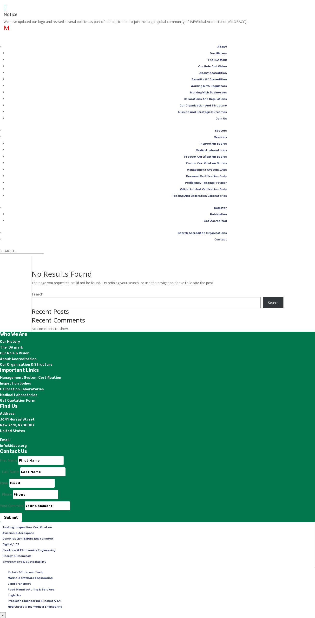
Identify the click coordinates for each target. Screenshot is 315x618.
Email (4, 483)
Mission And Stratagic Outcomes (202, 112)
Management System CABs (207, 169)
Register (220, 208)
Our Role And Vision (212, 66)
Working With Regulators (209, 86)
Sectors (221, 130)
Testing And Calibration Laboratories (199, 195)
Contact (220, 239)
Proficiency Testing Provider (206, 182)
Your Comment (12, 505)
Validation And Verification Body (203, 189)
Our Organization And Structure (203, 105)
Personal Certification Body (206, 176)
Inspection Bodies (213, 143)
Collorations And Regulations (205, 99)
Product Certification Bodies (205, 156)
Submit (11, 517)
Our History (218, 53)
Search (37, 294)
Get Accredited (215, 221)
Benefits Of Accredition (209, 79)
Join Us (221, 118)
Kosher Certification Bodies (206, 163)
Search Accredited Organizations (202, 233)
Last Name (10, 471)
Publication (218, 214)
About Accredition (213, 73)
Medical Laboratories (211, 150)
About (222, 47)
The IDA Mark (217, 60)
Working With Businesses (208, 92)
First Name (8, 460)
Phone (7, 494)
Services (220, 137)
